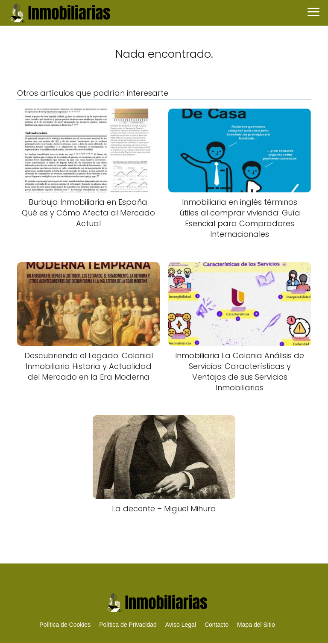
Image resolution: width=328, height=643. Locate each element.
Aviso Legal (180, 624)
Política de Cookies (65, 624)
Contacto (216, 624)
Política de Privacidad (128, 624)
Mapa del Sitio (256, 624)
